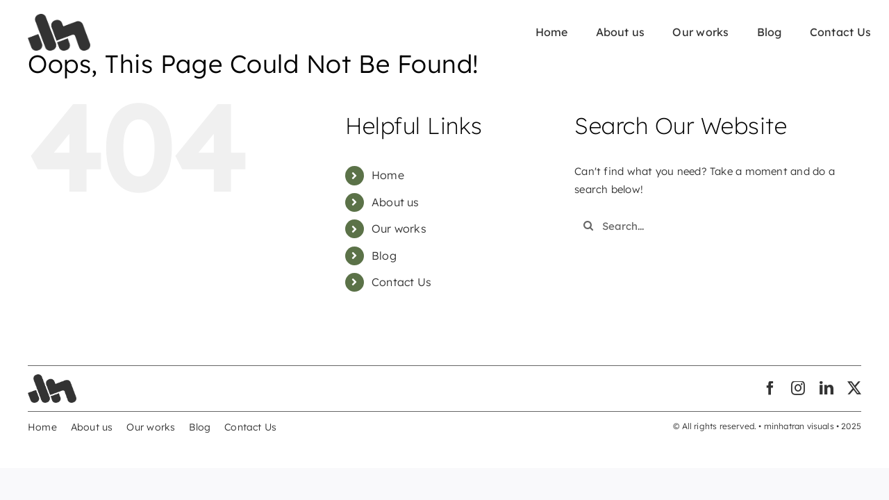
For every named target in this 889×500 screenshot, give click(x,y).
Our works (399, 228)
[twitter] (854, 388)
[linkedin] (826, 388)
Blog (384, 255)
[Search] (588, 226)
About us (395, 202)
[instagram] (798, 388)
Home (388, 175)
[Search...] (706, 226)
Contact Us (401, 282)
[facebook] (770, 388)
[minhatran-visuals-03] (59, 19)
